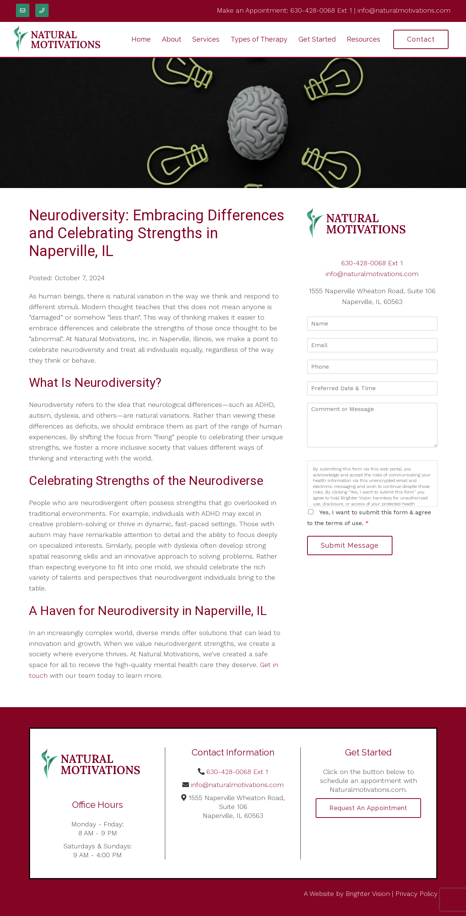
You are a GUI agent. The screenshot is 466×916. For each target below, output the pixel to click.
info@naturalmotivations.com (404, 10)
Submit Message (350, 545)
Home (141, 39)
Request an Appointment (368, 808)
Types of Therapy (259, 39)
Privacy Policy (416, 893)
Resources (363, 39)
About (171, 39)
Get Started (317, 39)
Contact (421, 39)
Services (205, 39)
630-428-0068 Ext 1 (321, 10)
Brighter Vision (368, 893)
